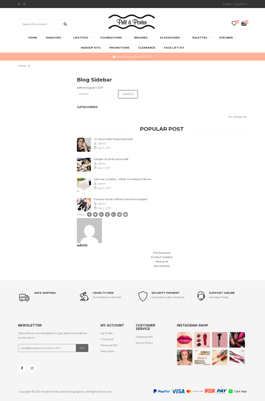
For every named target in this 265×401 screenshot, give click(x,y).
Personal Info (109, 345)
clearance (146, 47)
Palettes (199, 37)
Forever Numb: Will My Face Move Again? (121, 199)
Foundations (111, 37)
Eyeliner (226, 37)
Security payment (165, 292)
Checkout (107, 339)
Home (33, 37)
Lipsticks (80, 37)
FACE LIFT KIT (174, 47)
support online (222, 292)
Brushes (141, 37)
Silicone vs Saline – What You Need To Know (122, 179)
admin (81, 87)
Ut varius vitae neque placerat (113, 139)
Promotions (119, 47)
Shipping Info (144, 336)
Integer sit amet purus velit (111, 159)
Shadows (53, 37)
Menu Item (108, 351)
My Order (107, 333)
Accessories (170, 37)
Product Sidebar (162, 257)
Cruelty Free (103, 292)
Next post (162, 261)
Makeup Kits (91, 47)
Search (65, 24)
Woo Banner (162, 265)
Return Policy (144, 342)
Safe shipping (45, 292)
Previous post (162, 252)
